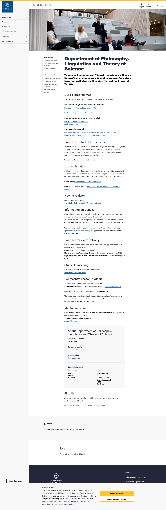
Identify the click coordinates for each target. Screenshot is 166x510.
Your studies (6, 22)
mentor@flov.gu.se (71, 321)
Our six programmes (50, 60)
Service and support (9, 31)
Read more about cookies (64, 504)
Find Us (46, 92)
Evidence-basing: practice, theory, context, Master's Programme (88, 135)
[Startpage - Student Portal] (14, 8)
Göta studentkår (74, 358)
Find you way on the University (135, 477)
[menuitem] (142, 5)
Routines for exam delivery (52, 78)
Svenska (148, 5)
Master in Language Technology (76, 121)
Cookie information (16, 481)
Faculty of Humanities (76, 349)
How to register (49, 72)
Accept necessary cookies (116, 499)
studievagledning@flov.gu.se (75, 272)
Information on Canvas (51, 75)
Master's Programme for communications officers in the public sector (90, 132)
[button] (142, 5)
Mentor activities (49, 89)
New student (6, 17)
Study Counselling (50, 81)
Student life (6, 27)
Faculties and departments (134, 481)
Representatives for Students (50, 85)
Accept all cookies (117, 493)
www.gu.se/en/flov (100, 405)
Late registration (49, 69)
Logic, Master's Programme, (75, 124)
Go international (7, 41)
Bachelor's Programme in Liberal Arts (78, 112)
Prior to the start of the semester (51, 65)
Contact (127, 472)
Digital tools (6, 36)
